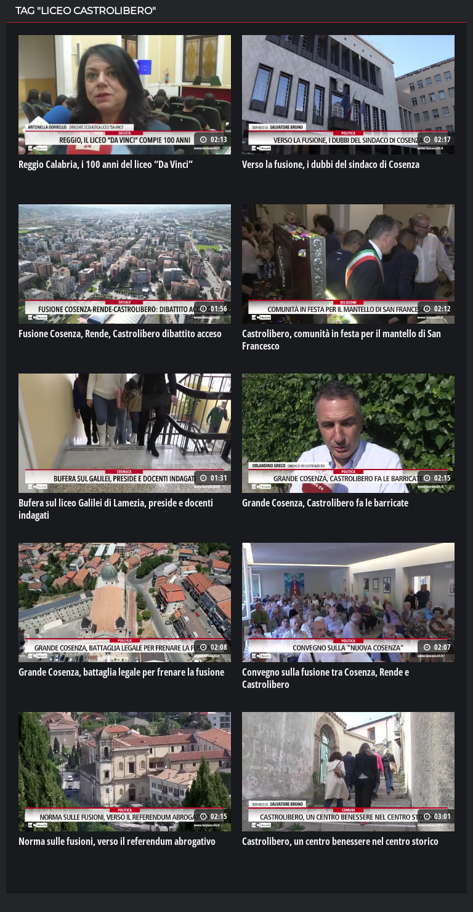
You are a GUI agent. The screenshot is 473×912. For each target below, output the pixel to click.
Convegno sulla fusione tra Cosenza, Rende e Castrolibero (325, 678)
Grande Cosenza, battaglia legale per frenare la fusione (121, 672)
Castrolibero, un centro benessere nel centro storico (340, 841)
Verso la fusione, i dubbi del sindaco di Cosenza (330, 164)
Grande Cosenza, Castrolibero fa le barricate (325, 503)
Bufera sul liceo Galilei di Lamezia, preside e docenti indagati (115, 509)
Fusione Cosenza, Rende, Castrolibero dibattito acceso (120, 333)
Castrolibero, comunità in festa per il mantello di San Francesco (341, 340)
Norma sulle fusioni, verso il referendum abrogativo (117, 841)
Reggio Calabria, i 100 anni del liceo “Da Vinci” (105, 164)
